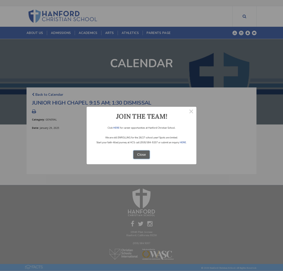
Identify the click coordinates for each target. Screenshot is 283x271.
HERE (116, 128)
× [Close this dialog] (191, 112)
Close (141, 154)
